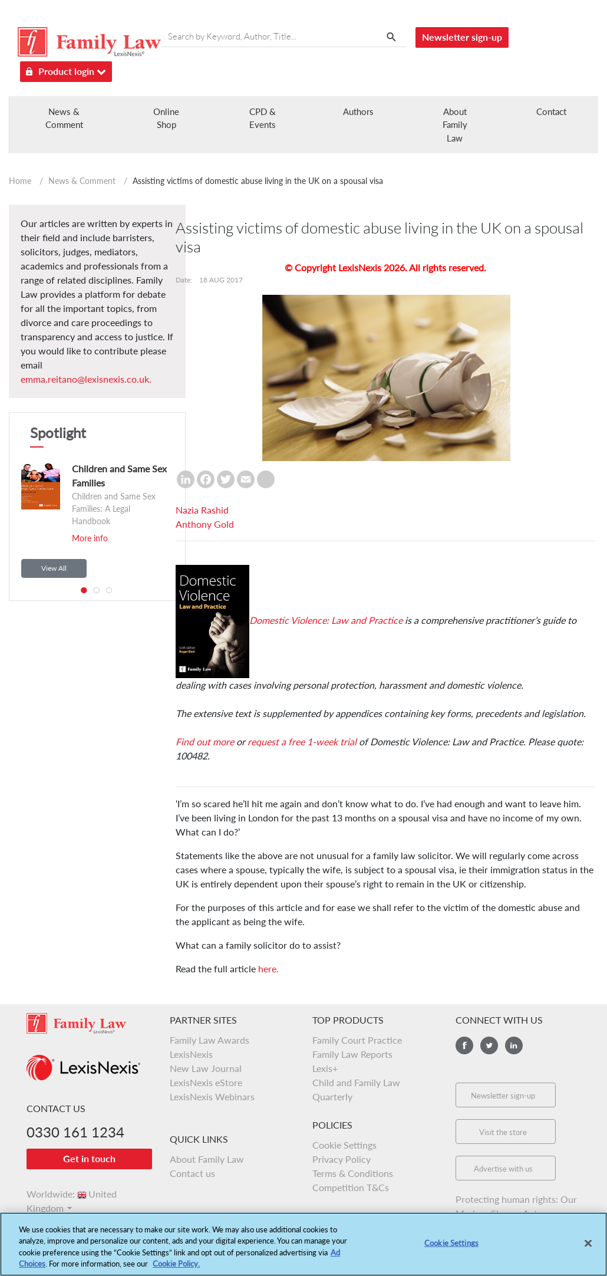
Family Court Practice (357, 1039)
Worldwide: (72, 1193)
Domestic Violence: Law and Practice (326, 620)
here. (268, 968)
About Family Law (455, 124)
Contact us (192, 1173)
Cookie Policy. (176, 1270)
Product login (66, 69)
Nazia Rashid (202, 509)
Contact (551, 111)
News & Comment (82, 181)
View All (54, 568)
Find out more (205, 741)
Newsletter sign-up (462, 36)
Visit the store (503, 1132)
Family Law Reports (352, 1054)
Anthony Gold (205, 524)
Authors (358, 111)
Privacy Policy (341, 1159)
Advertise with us (503, 1168)
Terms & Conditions (352, 1173)
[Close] (588, 1249)
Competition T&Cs (350, 1187)
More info (90, 538)
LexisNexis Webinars (212, 1096)
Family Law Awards (209, 1039)
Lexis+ (325, 1068)
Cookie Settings (344, 1144)
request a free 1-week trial (301, 741)
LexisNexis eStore (206, 1082)
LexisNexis (191, 1054)
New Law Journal (206, 1068)
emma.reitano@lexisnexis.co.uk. (86, 378)
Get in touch (89, 1158)
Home (20, 181)
